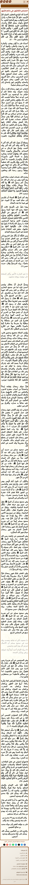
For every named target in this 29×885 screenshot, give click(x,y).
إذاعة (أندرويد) (23, 853)
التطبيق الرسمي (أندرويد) (21, 858)
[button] (24, 2)
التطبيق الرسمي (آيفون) (21, 860)
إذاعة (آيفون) (23, 855)
